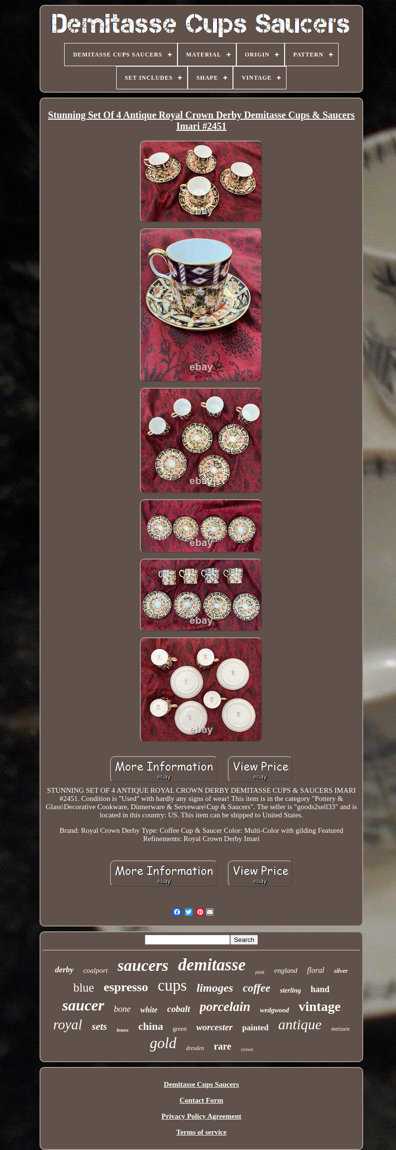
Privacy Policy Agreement (202, 1116)
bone (122, 1009)
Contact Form (201, 1100)
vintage (320, 1006)
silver (341, 970)
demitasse (212, 964)
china (150, 1026)
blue (83, 987)
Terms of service (201, 1132)
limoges (214, 988)
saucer (83, 1005)
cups (172, 985)
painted (255, 1027)
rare (222, 1046)
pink (259, 972)
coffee (256, 988)
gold (163, 1043)
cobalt (179, 1009)
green (180, 1028)
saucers (143, 965)
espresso (126, 987)
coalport (95, 970)
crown (247, 1049)
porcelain (225, 1006)
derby (64, 969)
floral (316, 970)
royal (67, 1024)
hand (320, 989)
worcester (214, 1027)
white (149, 1010)
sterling (290, 990)
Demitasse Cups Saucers (201, 1084)
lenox (123, 1030)
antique (300, 1024)
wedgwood (274, 1010)
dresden (195, 1048)
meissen (340, 1028)
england (285, 970)
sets (99, 1026)
